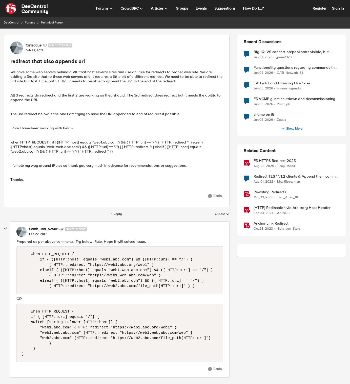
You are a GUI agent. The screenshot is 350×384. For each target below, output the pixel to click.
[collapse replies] (6, 229)
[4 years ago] (263, 182)
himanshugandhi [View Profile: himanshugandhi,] (289, 88)
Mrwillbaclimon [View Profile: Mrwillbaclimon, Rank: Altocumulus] (288, 182)
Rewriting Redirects (270, 192)
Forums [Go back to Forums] (30, 23)
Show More (291, 129)
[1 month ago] (263, 57)
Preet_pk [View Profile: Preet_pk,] (283, 104)
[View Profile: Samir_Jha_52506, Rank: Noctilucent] (21, 232)
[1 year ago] (263, 213)
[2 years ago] (263, 229)
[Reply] (215, 196)
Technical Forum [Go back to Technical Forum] (52, 23)
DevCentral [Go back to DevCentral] (11, 23)
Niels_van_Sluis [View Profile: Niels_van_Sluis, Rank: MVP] (288, 229)
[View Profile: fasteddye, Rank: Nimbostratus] (16, 47)
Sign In (338, 8)
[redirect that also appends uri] (38, 234)
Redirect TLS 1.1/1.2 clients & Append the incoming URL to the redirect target (296, 176)
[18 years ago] (264, 198)
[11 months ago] (264, 166)
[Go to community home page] (27, 9)
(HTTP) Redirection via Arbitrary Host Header (292, 208)
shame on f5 (264, 114)
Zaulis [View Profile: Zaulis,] (281, 120)
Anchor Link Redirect (271, 223)
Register (319, 8)
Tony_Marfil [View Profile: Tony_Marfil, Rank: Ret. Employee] (286, 166)
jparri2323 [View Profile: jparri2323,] (284, 57)
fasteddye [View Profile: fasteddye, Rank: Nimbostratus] (34, 45)
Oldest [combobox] (222, 214)
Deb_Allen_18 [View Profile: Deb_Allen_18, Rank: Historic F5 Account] (287, 197)
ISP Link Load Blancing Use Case (282, 83)
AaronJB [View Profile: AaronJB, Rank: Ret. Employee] (283, 213)
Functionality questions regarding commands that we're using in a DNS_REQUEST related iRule (296, 67)
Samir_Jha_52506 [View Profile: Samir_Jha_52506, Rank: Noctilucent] (43, 229)
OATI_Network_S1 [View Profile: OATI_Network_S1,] (290, 73)
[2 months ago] (263, 89)
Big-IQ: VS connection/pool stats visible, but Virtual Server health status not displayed (291, 52)
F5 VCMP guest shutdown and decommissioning (294, 99)
